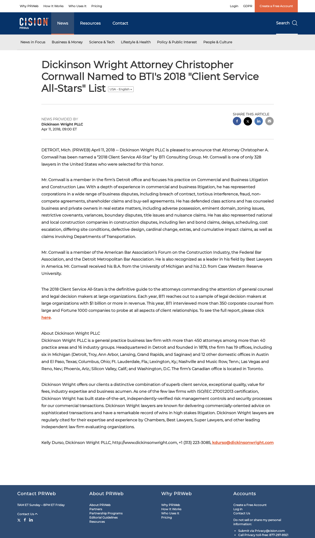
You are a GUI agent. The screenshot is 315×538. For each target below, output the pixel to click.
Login (234, 6)
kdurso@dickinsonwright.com (243, 442)
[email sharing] (269, 122)
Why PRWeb (29, 6)
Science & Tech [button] (101, 42)
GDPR (247, 6)
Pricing (96, 6)
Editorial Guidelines (103, 517)
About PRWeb (99, 505)
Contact (120, 23)
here (46, 317)
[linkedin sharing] (258, 122)
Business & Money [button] (67, 42)
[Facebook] (25, 519)
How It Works (53, 6)
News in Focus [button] (32, 42)
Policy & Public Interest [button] (177, 42)
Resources (90, 23)
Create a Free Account (276, 6)
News (62, 23)
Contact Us (27, 514)
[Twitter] (19, 519)
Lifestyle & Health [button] (136, 42)
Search (287, 23)
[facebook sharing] (237, 122)
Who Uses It (77, 6)
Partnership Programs (106, 513)
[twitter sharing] (248, 122)
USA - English (121, 89)
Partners (95, 509)
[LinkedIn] (31, 519)
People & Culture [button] (217, 42)
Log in (237, 509)
